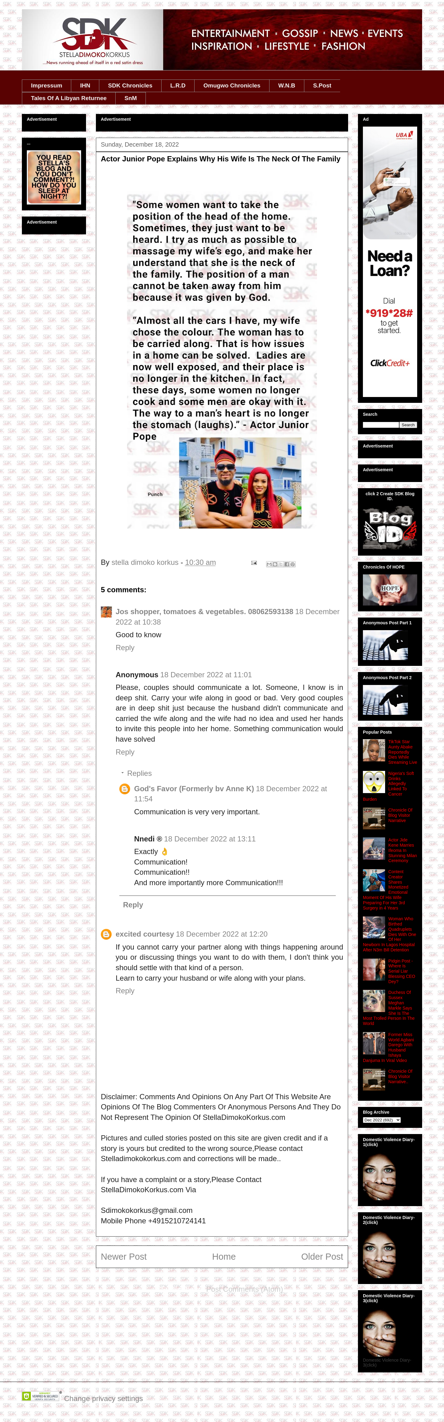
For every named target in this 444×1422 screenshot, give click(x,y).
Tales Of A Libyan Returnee (69, 98)
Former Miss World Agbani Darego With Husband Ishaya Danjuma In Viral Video (388, 1047)
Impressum (46, 85)
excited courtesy (145, 934)
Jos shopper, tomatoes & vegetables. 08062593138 (204, 611)
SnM (131, 98)
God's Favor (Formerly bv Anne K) (194, 788)
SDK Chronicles (130, 85)
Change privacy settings (103, 1398)
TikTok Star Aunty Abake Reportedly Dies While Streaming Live (402, 752)
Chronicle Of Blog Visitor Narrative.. (400, 1076)
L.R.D (178, 85)
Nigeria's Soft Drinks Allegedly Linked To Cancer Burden (388, 786)
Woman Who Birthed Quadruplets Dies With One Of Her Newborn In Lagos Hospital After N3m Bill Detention (389, 934)
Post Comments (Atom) (244, 1289)
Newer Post (124, 1257)
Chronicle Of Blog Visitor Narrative (400, 815)
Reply (125, 647)
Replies (139, 773)
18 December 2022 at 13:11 (210, 839)
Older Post (322, 1257)
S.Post (322, 85)
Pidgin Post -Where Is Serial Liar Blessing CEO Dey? (401, 971)
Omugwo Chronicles (232, 85)
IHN (85, 85)
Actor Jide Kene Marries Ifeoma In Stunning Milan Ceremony (402, 850)
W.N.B (286, 85)
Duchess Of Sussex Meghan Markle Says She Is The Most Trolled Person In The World (389, 1008)
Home (224, 1257)
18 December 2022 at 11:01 (206, 674)
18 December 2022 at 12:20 (222, 934)
